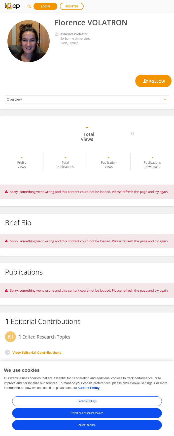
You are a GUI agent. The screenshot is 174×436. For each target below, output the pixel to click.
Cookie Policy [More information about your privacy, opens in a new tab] (89, 388)
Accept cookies (87, 425)
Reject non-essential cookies (87, 413)
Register (72, 6)
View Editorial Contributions (36, 352)
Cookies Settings (87, 401)
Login (45, 6)
